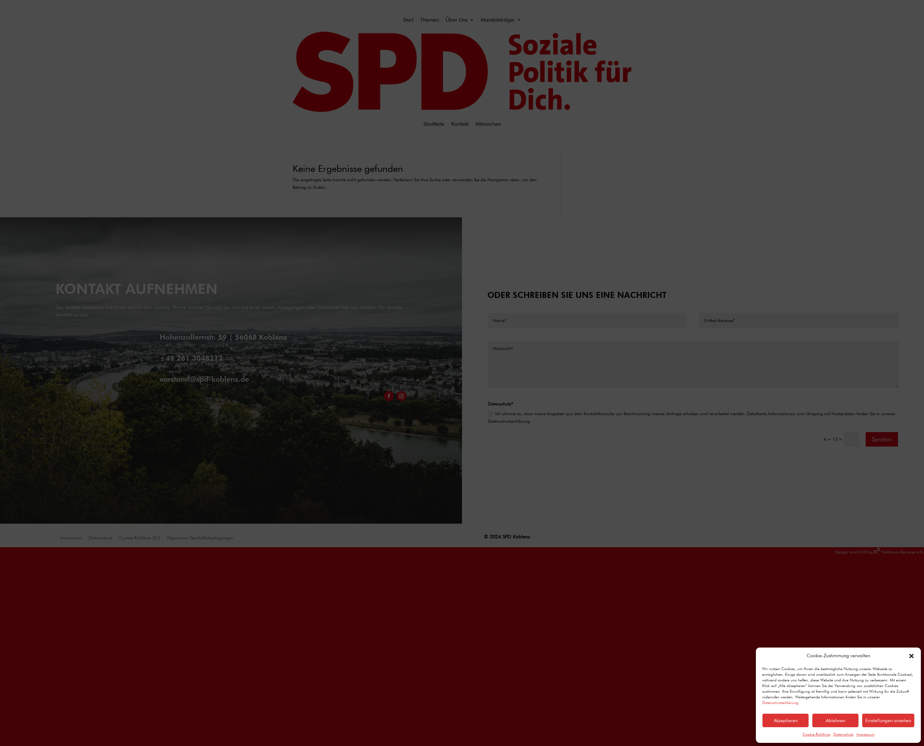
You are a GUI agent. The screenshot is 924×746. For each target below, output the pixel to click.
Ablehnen (835, 720)
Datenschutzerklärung (780, 702)
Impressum (865, 734)
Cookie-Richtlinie (816, 734)
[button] (911, 656)
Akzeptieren (786, 720)
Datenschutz (843, 734)
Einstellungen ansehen (888, 720)
